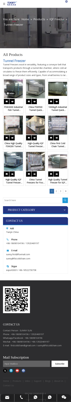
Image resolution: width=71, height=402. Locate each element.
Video (27, 381)
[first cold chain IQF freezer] (16, 299)
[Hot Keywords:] (65, 200)
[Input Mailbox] (26, 364)
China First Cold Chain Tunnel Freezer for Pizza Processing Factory (57, 145)
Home (6, 381)
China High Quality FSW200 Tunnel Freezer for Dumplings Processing (13, 145)
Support (37, 381)
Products (17, 381)
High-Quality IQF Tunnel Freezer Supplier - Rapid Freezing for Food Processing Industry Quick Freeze (13, 181)
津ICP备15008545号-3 (35, 393)
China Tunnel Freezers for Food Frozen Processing (35, 181)
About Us (58, 381)
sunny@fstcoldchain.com (18, 258)
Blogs (48, 381)
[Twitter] (5, 370)
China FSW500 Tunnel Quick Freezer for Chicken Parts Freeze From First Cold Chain (35, 109)
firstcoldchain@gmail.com (23, 345)
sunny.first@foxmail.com (18, 254)
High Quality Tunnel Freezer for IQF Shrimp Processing (57, 181)
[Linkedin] (11, 370)
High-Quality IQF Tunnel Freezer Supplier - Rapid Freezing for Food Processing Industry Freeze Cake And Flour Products (35, 145)
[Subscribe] (60, 364)
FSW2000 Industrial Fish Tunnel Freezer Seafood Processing (13, 109)
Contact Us (8, 385)
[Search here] (32, 200)
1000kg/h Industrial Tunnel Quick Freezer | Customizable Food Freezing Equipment (57, 109)
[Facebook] (23, 370)
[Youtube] (17, 370)
